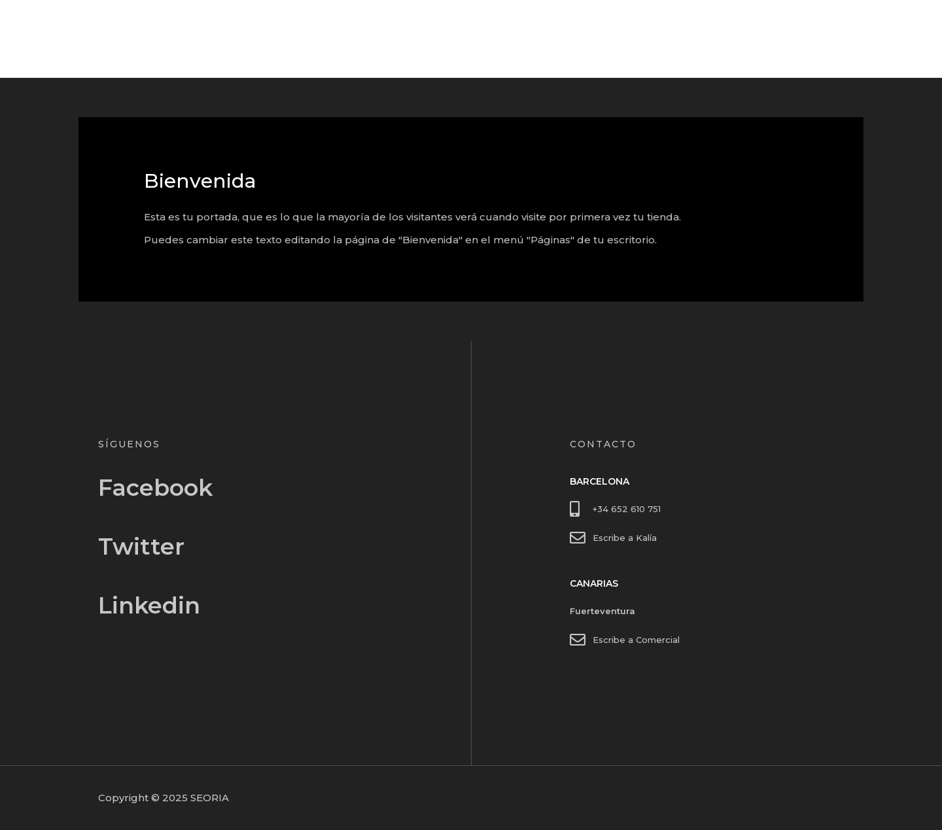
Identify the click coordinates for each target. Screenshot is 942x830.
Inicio (830, 39)
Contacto (886, 39)
